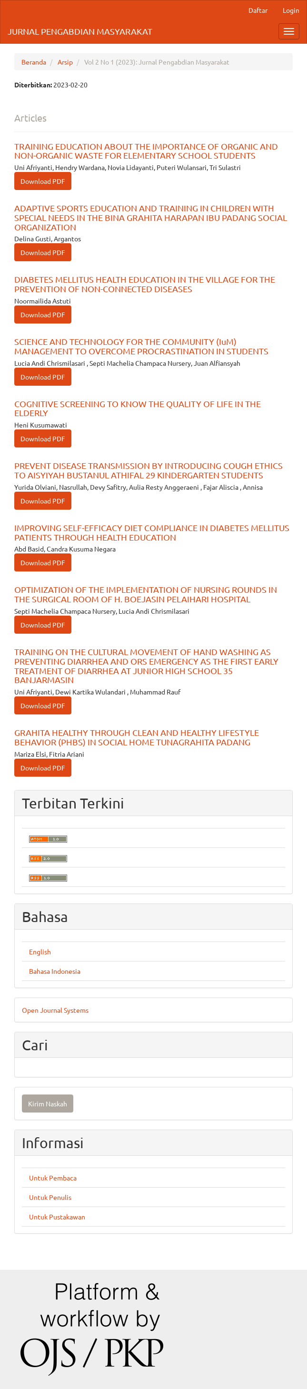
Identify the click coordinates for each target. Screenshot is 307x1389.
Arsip (65, 61)
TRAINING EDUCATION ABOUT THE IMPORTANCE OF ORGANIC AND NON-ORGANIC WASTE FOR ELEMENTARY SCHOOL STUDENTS (146, 151)
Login (291, 10)
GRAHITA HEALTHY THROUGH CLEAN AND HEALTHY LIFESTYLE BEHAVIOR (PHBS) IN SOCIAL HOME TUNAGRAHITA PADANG (136, 737)
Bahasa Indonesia (54, 971)
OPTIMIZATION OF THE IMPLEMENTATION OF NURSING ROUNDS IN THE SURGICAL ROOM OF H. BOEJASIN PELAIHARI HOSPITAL (145, 594)
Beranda (33, 61)
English (40, 951)
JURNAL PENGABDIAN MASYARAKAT (80, 31)
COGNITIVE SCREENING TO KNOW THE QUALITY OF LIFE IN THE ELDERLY (137, 408)
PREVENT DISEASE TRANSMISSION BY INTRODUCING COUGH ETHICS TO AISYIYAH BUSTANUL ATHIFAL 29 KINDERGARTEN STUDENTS (148, 470)
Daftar (257, 10)
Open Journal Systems (55, 1010)
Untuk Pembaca (53, 1177)
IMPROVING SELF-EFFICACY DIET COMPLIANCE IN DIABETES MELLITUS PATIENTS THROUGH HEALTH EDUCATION (151, 532)
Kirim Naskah (47, 1103)
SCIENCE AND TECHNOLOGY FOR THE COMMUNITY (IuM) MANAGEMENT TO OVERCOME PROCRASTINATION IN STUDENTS (141, 346)
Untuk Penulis (50, 1197)
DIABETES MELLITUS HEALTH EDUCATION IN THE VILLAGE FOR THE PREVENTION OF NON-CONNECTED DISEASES (144, 284)
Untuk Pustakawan (57, 1216)
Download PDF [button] (42, 181)
